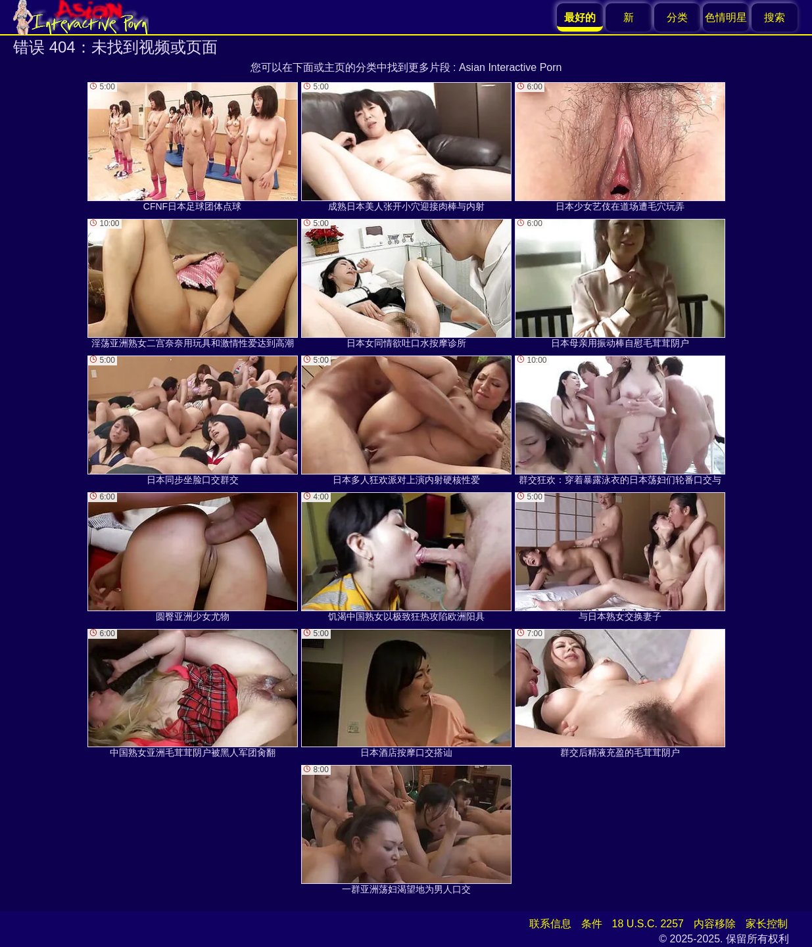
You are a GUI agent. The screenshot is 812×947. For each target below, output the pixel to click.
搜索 (774, 17)
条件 (591, 923)
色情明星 (726, 17)
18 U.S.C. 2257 (648, 923)
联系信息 (550, 923)
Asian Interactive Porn (510, 67)
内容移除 (715, 923)
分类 (677, 17)
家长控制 (767, 923)
